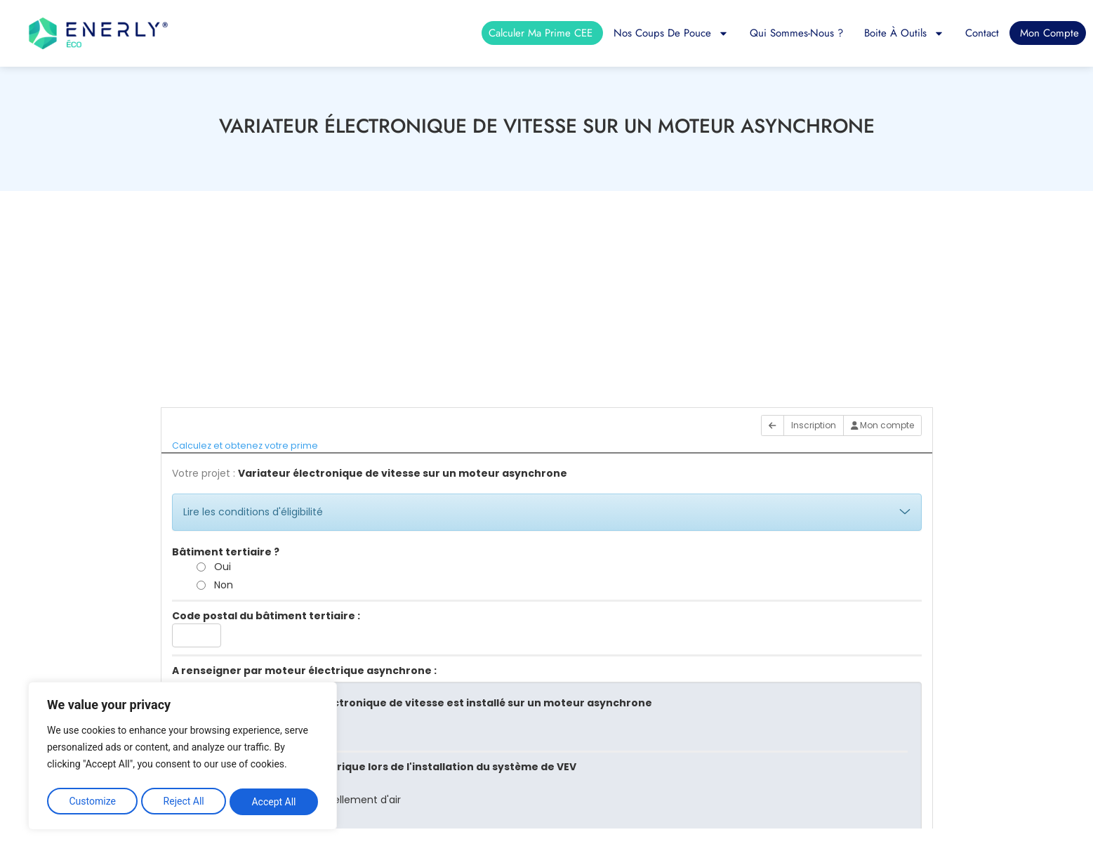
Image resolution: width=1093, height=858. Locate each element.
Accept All (275, 801)
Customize (91, 801)
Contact (982, 33)
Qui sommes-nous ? (796, 33)
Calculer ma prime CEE (540, 33)
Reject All (184, 801)
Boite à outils (904, 33)
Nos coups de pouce (671, 33)
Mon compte (1049, 33)
